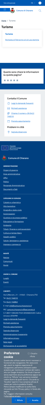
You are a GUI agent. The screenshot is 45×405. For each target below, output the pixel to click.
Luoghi (6, 278)
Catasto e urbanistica (12, 202)
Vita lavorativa (9, 206)
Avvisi (5, 265)
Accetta (35, 400)
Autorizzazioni (9, 213)
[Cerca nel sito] (40, 10)
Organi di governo (10, 170)
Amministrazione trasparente (15, 334)
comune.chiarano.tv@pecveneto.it (21, 309)
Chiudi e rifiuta (34, 355)
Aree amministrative (11, 174)
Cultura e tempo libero (12, 232)
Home (3, 20)
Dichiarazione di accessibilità (15, 345)
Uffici (5, 177)
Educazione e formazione (13, 221)
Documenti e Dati (10, 189)
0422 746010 (12, 298)
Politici (6, 181)
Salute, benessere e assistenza (15, 240)
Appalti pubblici (9, 236)
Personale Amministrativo (14, 185)
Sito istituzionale (9, 3)
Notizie (6, 257)
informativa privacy (12, 396)
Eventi (6, 282)
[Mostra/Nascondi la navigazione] (4, 9)
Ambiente (7, 225)
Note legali (7, 342)
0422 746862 (12, 301)
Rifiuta (20, 400)
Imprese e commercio (12, 244)
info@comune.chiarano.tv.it (20, 305)
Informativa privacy (11, 338)
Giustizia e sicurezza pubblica (15, 217)
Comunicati (8, 261)
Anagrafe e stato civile (12, 210)
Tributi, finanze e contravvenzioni (17, 229)
